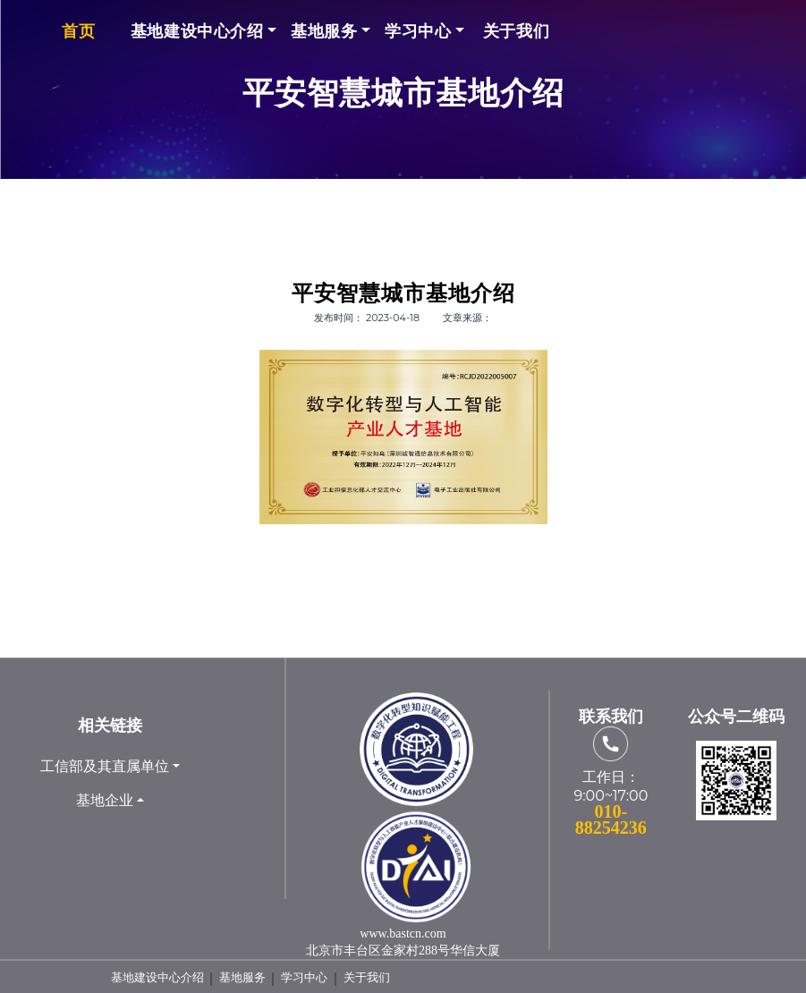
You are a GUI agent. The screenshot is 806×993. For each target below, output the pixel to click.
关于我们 (516, 30)
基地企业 (104, 800)
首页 (78, 30)
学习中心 (418, 30)
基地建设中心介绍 (197, 30)
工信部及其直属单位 (104, 766)
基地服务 (324, 30)
